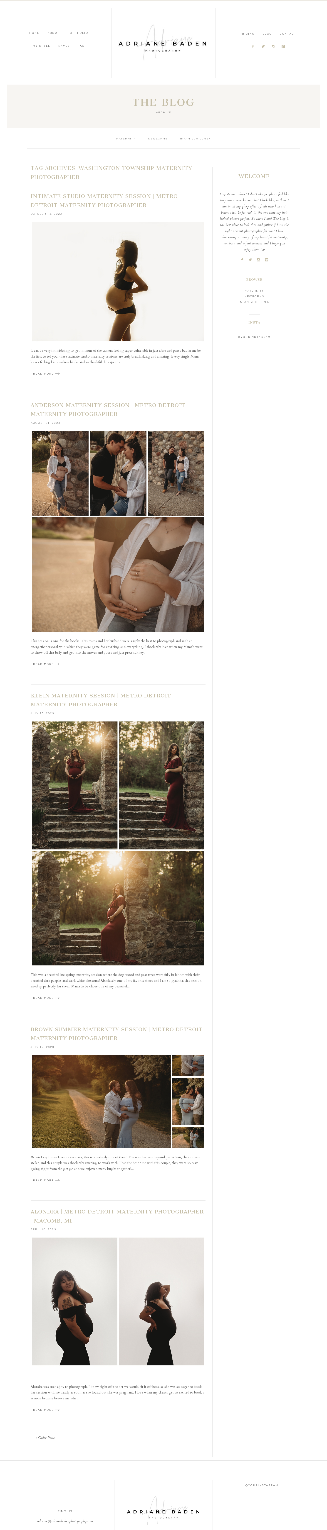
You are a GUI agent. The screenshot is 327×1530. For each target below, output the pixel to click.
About (54, 9)
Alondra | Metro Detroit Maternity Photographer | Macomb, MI (117, 1168)
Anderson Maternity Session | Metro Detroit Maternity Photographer (108, 361)
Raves (64, 22)
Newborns (157, 90)
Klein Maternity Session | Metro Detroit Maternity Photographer (101, 652)
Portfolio (78, 9)
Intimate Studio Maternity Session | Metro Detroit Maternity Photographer (104, 153)
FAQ (81, 22)
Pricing (247, 10)
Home (34, 9)
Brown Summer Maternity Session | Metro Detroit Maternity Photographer (117, 986)
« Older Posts (45, 1390)
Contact (288, 10)
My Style (41, 22)
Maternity (125, 90)
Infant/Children (195, 90)
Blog (267, 10)
